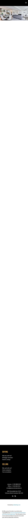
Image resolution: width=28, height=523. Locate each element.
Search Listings (6, 459)
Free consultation (6, 472)
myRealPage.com (16, 504)
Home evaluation (6, 470)
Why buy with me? (7, 455)
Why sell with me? (7, 468)
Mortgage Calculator (7, 457)
